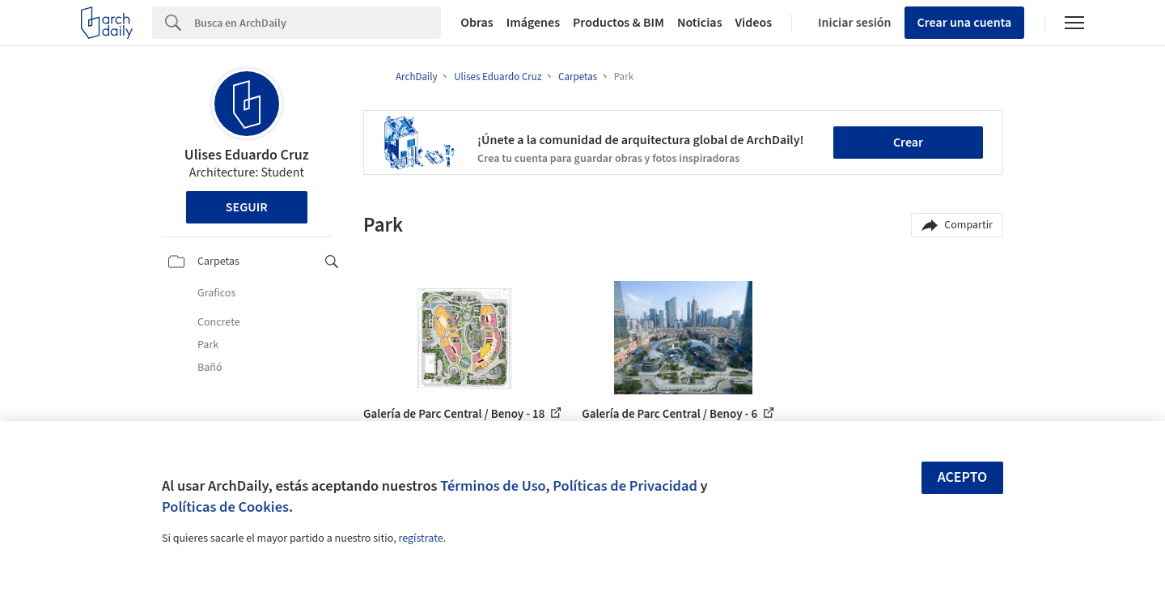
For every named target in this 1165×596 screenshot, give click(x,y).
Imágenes (533, 22)
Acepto (963, 477)
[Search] (317, 22)
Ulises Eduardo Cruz (246, 155)
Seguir (247, 207)
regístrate (420, 538)
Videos (754, 22)
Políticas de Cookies (225, 506)
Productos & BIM (618, 22)
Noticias (699, 22)
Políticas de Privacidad (625, 485)
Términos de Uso (492, 485)
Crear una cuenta (964, 23)
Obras (477, 22)
